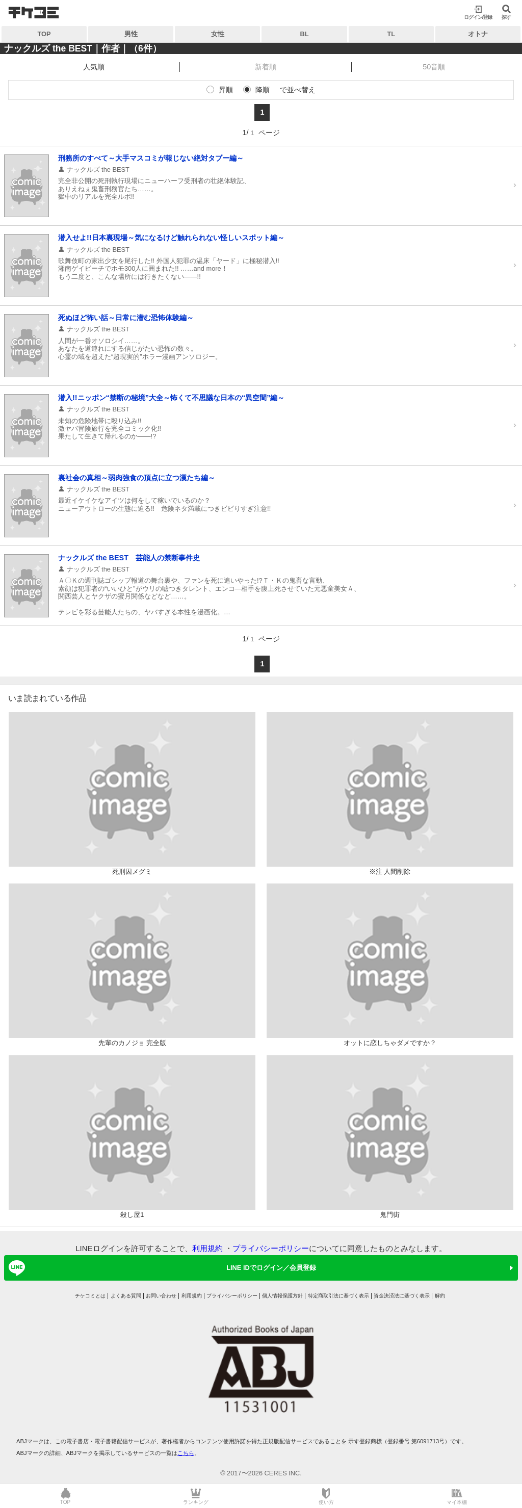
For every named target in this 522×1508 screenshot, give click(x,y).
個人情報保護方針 (282, 1295)
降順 (262, 90)
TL (391, 34)
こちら (185, 1453)
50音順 (434, 67)
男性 (131, 34)
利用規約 (207, 1248)
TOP (44, 34)
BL (304, 34)
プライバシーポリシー (270, 1248)
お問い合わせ (161, 1295)
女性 (217, 34)
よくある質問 (126, 1295)
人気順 (94, 67)
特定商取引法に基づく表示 (338, 1295)
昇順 (226, 90)
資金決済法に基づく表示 (402, 1295)
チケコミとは (90, 1295)
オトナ (478, 34)
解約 (440, 1295)
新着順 (265, 67)
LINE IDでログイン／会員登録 (160, 1268)
